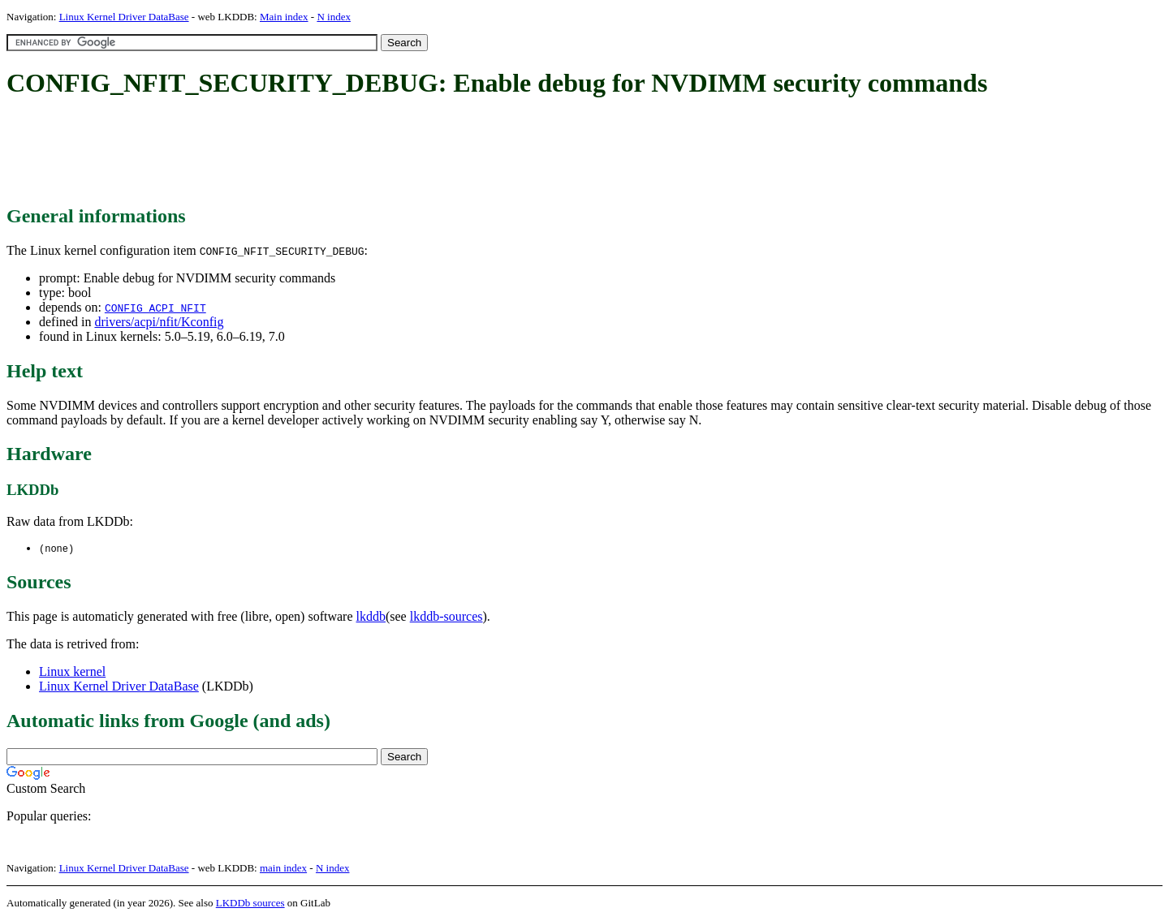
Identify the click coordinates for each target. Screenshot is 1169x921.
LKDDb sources (250, 903)
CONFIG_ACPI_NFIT (155, 307)
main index (283, 869)
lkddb (371, 617)
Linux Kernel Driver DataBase (124, 17)
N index (334, 17)
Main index (284, 17)
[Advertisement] (301, 152)
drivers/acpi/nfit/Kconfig (158, 322)
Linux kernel (72, 672)
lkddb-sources (446, 617)
